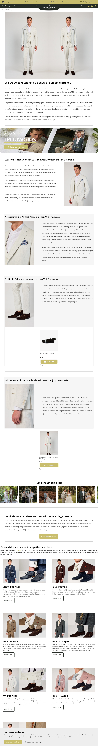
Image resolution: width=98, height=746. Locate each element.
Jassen (67, 6)
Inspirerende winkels (33, 2)
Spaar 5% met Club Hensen (61, 2)
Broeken (35, 6)
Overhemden (18, 6)
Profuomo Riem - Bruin (47, 353)
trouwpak (18, 550)
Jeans (27, 6)
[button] (92, 5)
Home (3, 10)
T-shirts (82, 6)
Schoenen (75, 6)
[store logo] (49, 7)
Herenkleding (6, 6)
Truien (61, 6)
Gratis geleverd (9, 2)
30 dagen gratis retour (89, 2)
